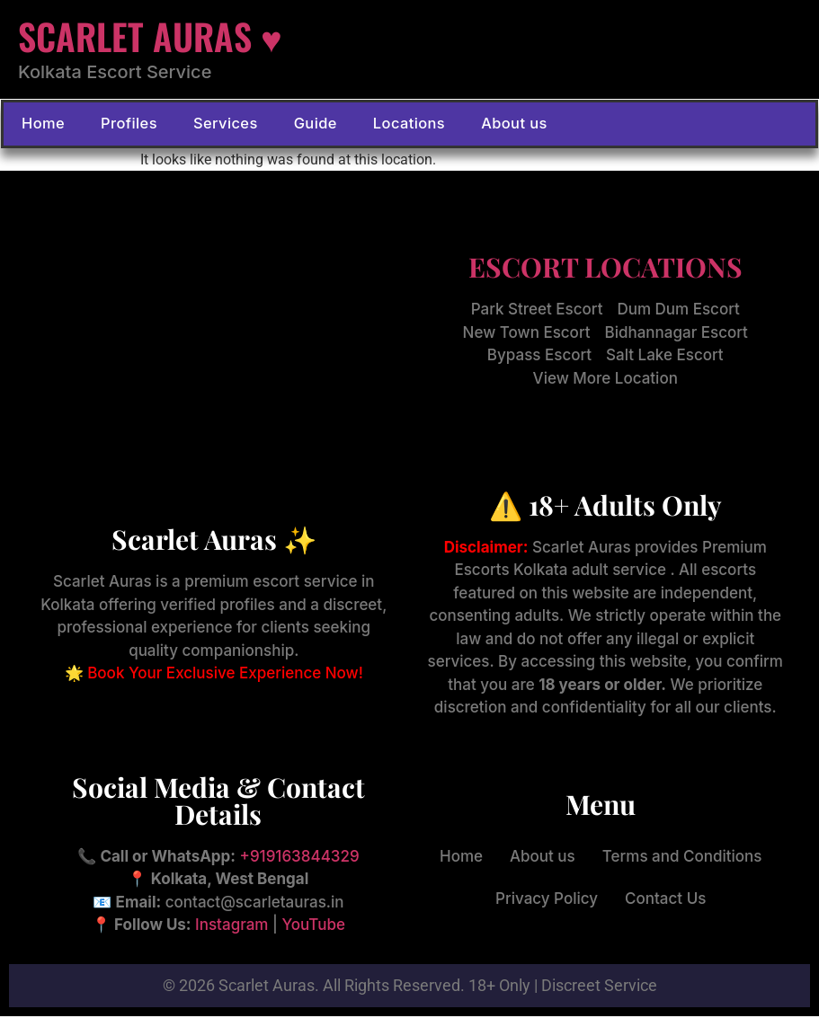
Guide (302, 125)
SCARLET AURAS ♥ (150, 36)
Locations (392, 125)
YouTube (313, 927)
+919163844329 (300, 858)
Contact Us (665, 900)
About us (491, 125)
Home (42, 125)
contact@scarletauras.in (254, 904)
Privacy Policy (546, 900)
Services (216, 125)
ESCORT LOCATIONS (605, 270)
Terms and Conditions (682, 858)
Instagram (231, 927)
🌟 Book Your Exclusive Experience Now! (214, 675)
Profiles (124, 125)
